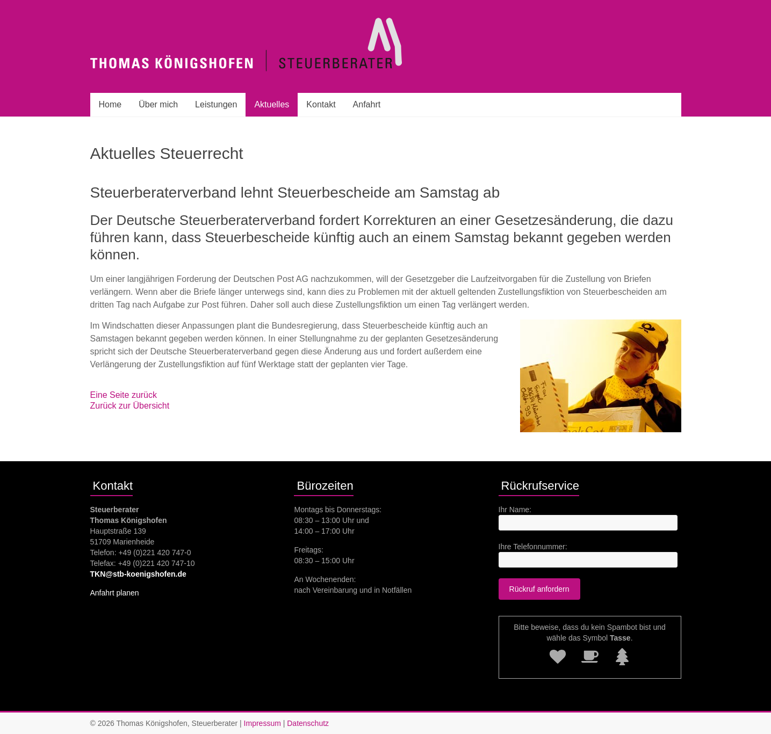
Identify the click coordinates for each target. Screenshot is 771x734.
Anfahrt (367, 104)
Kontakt (320, 104)
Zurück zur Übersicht (130, 405)
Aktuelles (271, 104)
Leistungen (216, 104)
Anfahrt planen (114, 592)
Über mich (158, 104)
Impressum (262, 723)
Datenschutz (308, 723)
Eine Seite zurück (123, 394)
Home (110, 104)
